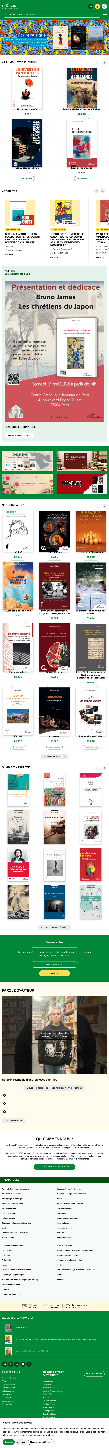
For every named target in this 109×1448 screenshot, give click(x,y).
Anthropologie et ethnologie (12, 1203)
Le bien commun (49, 1405)
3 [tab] (99, 50)
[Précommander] (81, 120)
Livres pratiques (63, 1228)
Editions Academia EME (52, 1396)
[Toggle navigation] (105, 15)
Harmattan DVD (49, 1389)
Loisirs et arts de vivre (65, 1233)
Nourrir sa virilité (54, 675)
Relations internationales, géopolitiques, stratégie (20, 1284)
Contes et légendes (9, 1218)
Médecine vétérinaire (64, 1242)
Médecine (60, 1238)
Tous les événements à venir (19, 437)
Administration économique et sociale (16, 1194)
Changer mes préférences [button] (41, 1442)
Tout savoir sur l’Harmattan (54, 1171)
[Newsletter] (90, 6)
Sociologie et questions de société (69, 1265)
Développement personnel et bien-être (16, 1228)
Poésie (4, 1270)
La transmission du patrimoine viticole (91, 614)
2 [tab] (96, 50)
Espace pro (6, 1402)
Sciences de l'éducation (11, 1299)
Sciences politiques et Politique (68, 1260)
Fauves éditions (49, 1399)
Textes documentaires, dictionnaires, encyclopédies (76, 1275)
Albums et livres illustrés (11, 1199)
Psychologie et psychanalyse (13, 1279)
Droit (4, 1233)
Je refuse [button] (21, 1442)
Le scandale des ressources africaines (81, 109)
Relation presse (8, 1396)
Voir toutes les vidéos (14, 1125)
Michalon (46, 1402)
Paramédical (6, 1255)
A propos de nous (9, 1383)
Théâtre (59, 1279)
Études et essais (8, 1242)
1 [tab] (93, 50)
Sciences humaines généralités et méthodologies (75, 1255)
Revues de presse (9, 1392)
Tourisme (60, 1284)
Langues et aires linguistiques (68, 1223)
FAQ (4, 1386)
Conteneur (54, 739)
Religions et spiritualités (11, 1289)
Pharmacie (6, 1260)
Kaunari (18, 739)
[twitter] (10, 1368)
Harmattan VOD (49, 1392)
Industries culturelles (64, 1213)
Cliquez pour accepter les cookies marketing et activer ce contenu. (54, 1039)
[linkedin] (16, 1368)
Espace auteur (7, 1406)
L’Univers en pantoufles (27, 109)
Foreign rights (7, 1409)
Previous (96, 192)
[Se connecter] (97, 6)
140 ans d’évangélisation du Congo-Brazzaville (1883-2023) (54, 614)
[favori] (40, 104)
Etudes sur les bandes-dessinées (69, 1194)
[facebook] (29, 1368)
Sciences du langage (64, 1250)
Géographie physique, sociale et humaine (72, 1199)
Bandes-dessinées (9, 1213)
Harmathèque (48, 1386)
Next (102, 192)
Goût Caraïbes (54, 553)
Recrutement (7, 1399)
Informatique (61, 1218)
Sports (59, 1270)
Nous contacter (95, 1378)
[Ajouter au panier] (27, 120)
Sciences (5, 1294)
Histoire (59, 1203)
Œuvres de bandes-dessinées (13, 1250)
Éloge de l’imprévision (81, 168)
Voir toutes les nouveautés (54, 762)
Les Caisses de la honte (27, 168)
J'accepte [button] (9, 1442)
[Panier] (104, 6)
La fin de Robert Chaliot (90, 739)
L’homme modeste (18, 675)
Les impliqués (48, 1415)
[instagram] (4, 1368)
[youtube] (22, 1368)
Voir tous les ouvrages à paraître (54, 932)
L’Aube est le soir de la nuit (18, 613)
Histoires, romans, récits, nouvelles (70, 1208)
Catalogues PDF (8, 1389)
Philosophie (6, 1265)
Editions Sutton (49, 1409)
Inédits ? (18, 553)
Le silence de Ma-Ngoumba (91, 553)
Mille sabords (48, 1412)
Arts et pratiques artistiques (12, 1208)
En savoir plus (14, 252)
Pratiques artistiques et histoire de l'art (16, 1275)
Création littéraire (8, 1223)
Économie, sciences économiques (15, 1238)
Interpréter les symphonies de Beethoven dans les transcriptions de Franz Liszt (90, 678)
